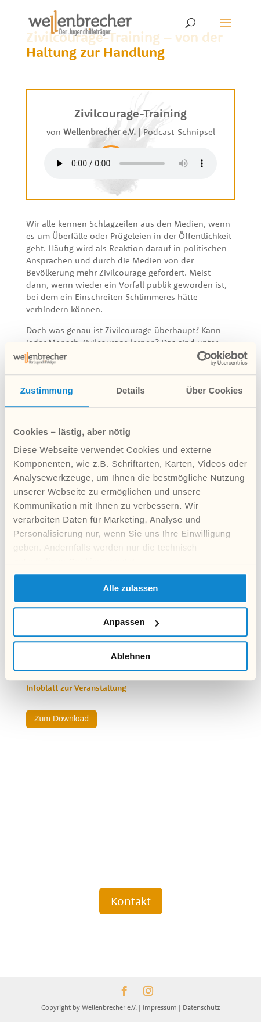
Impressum (160, 1007)
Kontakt (131, 901)
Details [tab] (130, 390)
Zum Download (61, 718)
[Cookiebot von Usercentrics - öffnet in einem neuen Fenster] (197, 358)
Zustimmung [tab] (46, 390)
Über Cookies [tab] (214, 390)
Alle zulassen (130, 588)
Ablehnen (130, 656)
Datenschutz (201, 1007)
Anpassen (131, 622)
